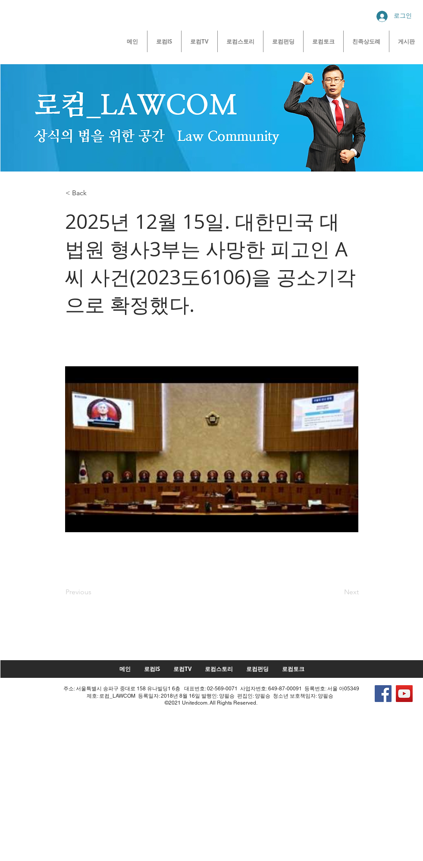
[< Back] (94, 193)
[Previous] (94, 592)
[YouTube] (404, 693)
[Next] (337, 592)
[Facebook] (383, 693)
